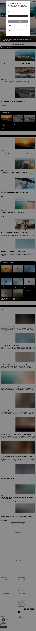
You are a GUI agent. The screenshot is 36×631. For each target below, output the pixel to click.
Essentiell (11, 11)
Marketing (25, 11)
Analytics (18, 11)
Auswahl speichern (18, 21)
